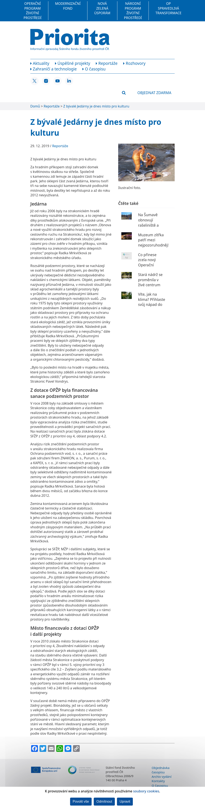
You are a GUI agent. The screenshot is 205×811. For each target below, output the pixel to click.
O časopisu (160, 785)
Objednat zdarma (154, 92)
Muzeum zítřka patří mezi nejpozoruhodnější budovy (154, 242)
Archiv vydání (162, 776)
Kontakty (158, 781)
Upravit (125, 801)
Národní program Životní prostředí (133, 10)
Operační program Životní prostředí (33, 10)
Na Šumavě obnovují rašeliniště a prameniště (148, 222)
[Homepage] (70, 39)
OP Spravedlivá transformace (168, 8)
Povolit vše (81, 801)
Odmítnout (104, 801)
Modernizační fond (68, 5)
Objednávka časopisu (160, 770)
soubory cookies (146, 791)
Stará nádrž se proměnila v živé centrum (150, 279)
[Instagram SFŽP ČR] (46, 81)
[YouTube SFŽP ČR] (57, 81)
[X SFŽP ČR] (34, 81)
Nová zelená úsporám (102, 8)
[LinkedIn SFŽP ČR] (69, 81)
